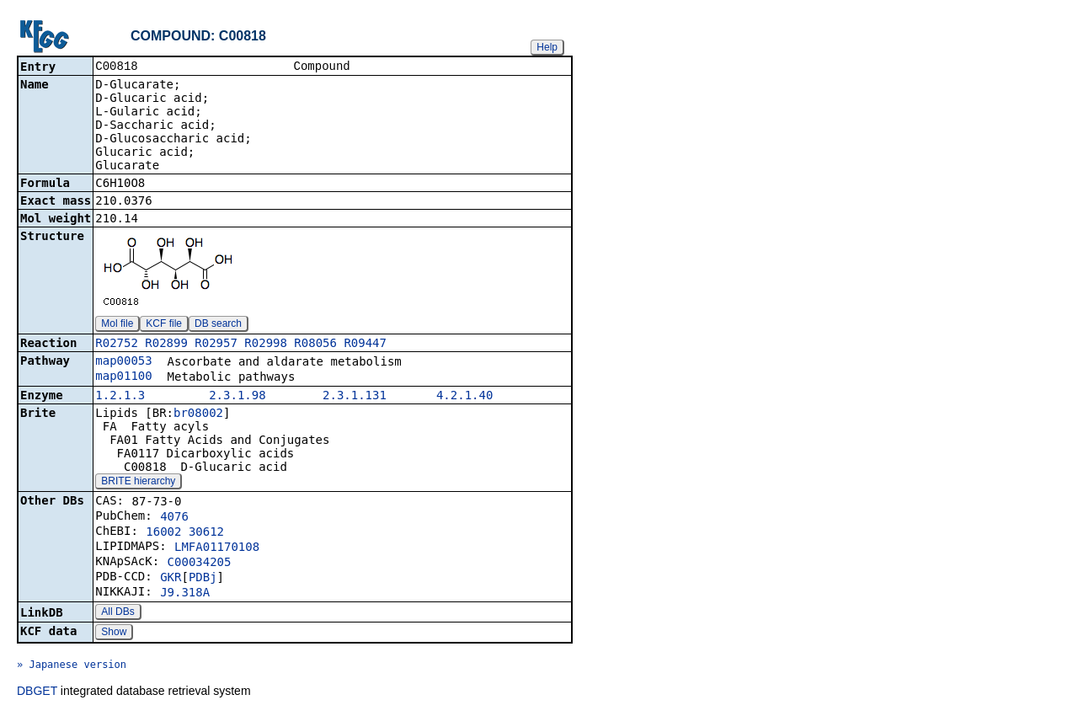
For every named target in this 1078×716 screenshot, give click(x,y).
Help (547, 47)
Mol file (117, 325)
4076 (174, 518)
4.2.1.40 (464, 396)
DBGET (37, 692)
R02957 (216, 344)
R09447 (365, 344)
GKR (170, 578)
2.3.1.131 (355, 396)
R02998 (265, 344)
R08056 (315, 344)
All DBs (117, 613)
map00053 (123, 362)
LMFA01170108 (216, 548)
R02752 (116, 344)
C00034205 (200, 563)
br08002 (198, 414)
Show (113, 633)
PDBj (203, 578)
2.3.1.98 (237, 396)
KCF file (164, 325)
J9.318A (185, 594)
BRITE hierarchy (138, 483)
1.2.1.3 (120, 396)
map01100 (123, 377)
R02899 (166, 344)
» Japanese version (71, 666)
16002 (163, 533)
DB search (218, 325)
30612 (206, 533)
